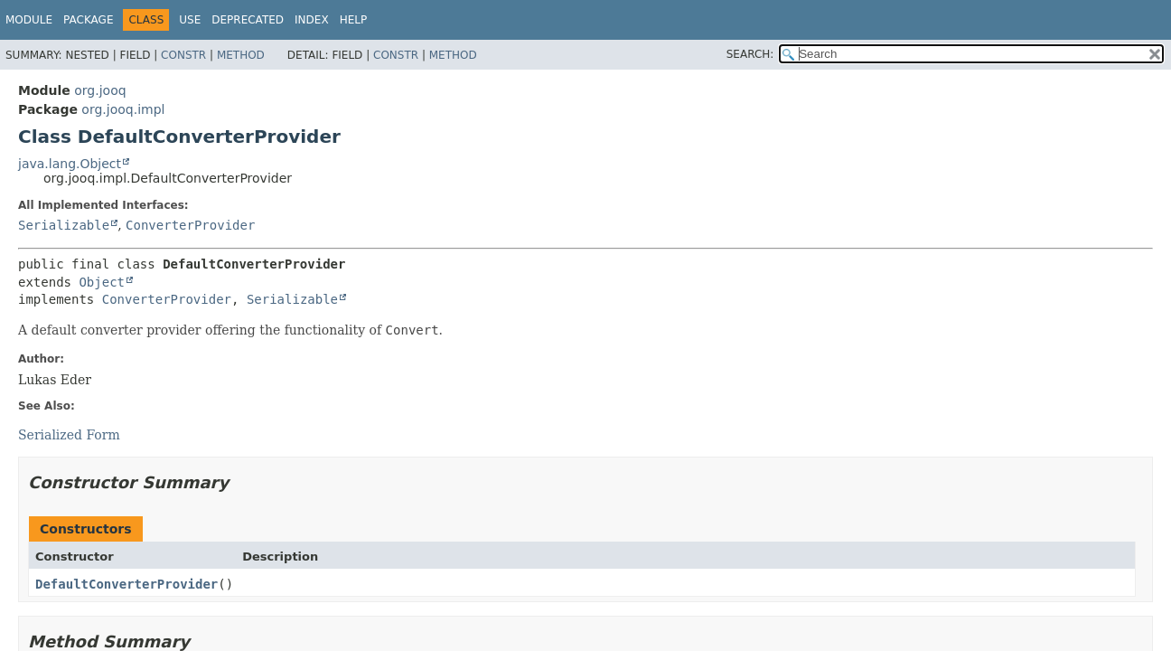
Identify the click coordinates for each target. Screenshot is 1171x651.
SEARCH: (750, 54)
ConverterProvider (190, 225)
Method (241, 55)
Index (312, 20)
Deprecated (247, 20)
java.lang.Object (69, 163)
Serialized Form (69, 435)
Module (28, 20)
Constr (183, 55)
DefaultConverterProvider (126, 584)
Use (190, 20)
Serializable (63, 225)
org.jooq (100, 90)
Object (102, 282)
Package (88, 20)
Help (354, 20)
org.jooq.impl (122, 109)
